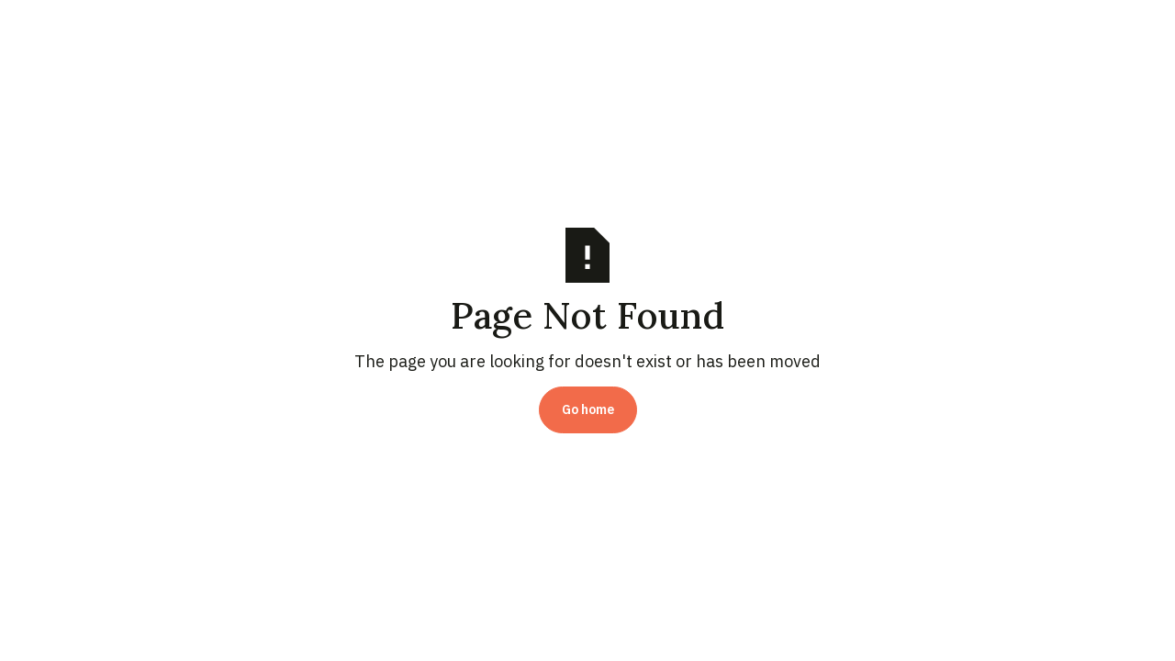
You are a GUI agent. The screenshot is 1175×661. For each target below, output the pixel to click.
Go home (588, 409)
